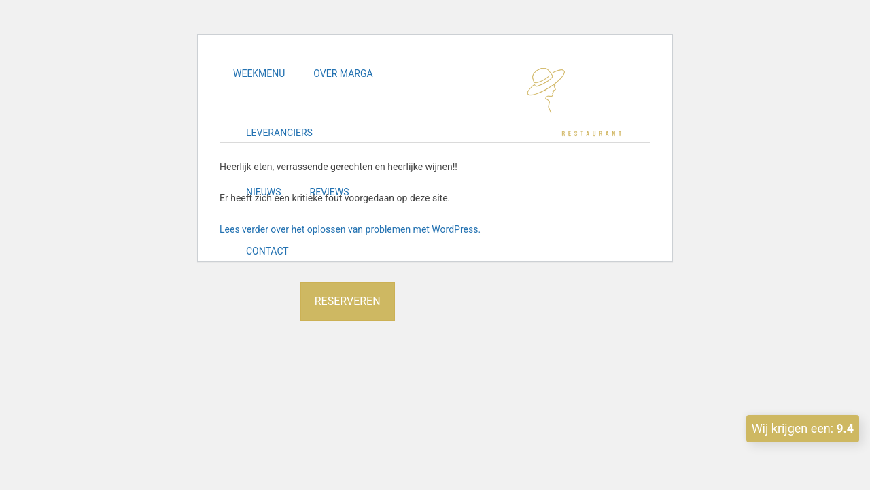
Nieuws (263, 192)
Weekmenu (259, 73)
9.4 (845, 428)
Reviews (329, 192)
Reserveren (348, 301)
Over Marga (342, 73)
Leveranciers (279, 132)
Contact (267, 251)
